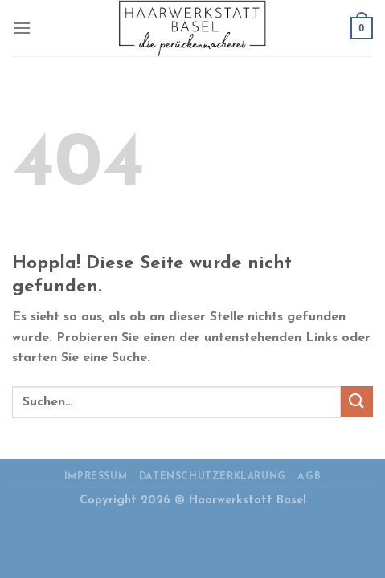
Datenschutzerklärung (212, 477)
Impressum (96, 477)
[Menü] (21, 27)
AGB (309, 477)
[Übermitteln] (357, 401)
